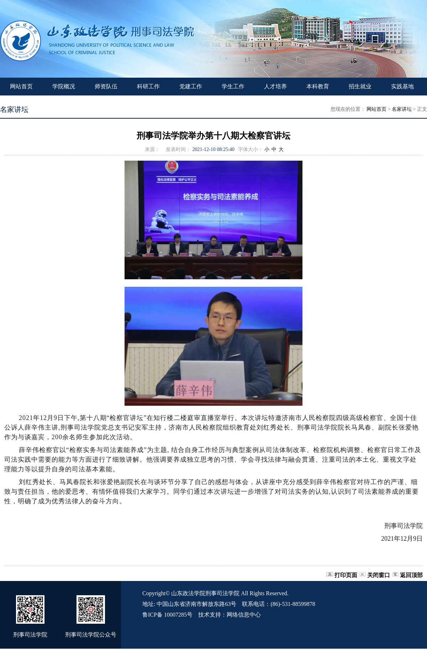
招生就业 (360, 86)
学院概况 (63, 86)
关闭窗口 (378, 575)
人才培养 (275, 86)
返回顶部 (411, 575)
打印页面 (345, 575)
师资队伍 (106, 86)
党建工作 (190, 86)
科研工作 (148, 86)
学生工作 (233, 86)
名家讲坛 (402, 109)
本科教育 (317, 86)
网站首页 (21, 86)
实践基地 (402, 86)
